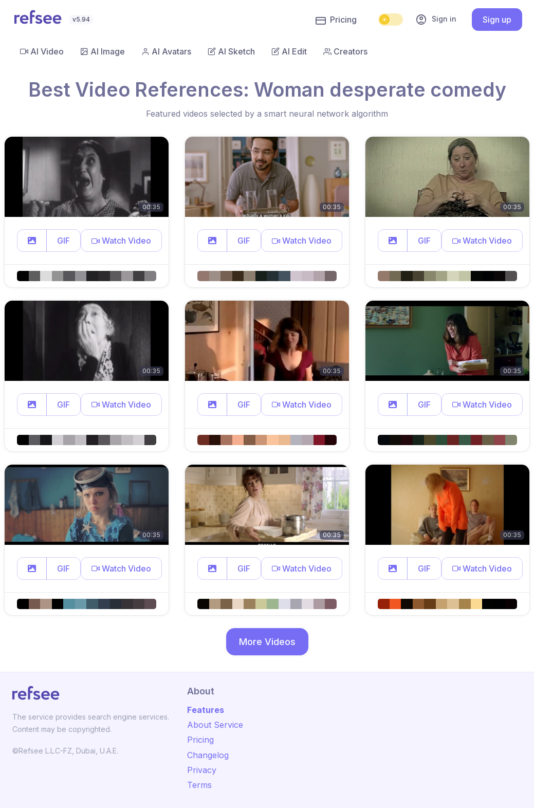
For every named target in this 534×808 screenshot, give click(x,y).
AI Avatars (166, 51)
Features (205, 710)
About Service (215, 725)
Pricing (336, 20)
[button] (32, 240)
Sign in (435, 19)
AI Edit (289, 51)
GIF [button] (63, 240)
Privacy (201, 770)
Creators (345, 51)
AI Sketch (231, 51)
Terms (199, 785)
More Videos (267, 641)
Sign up (497, 19)
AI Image (102, 51)
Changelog (208, 755)
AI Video (42, 51)
